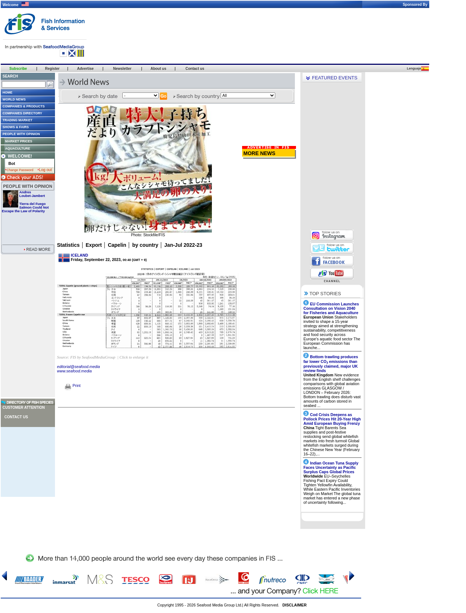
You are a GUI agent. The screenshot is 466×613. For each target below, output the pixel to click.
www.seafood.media (74, 371)
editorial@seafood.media (78, 366)
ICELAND (79, 255)
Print (72, 385)
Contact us (16, 417)
